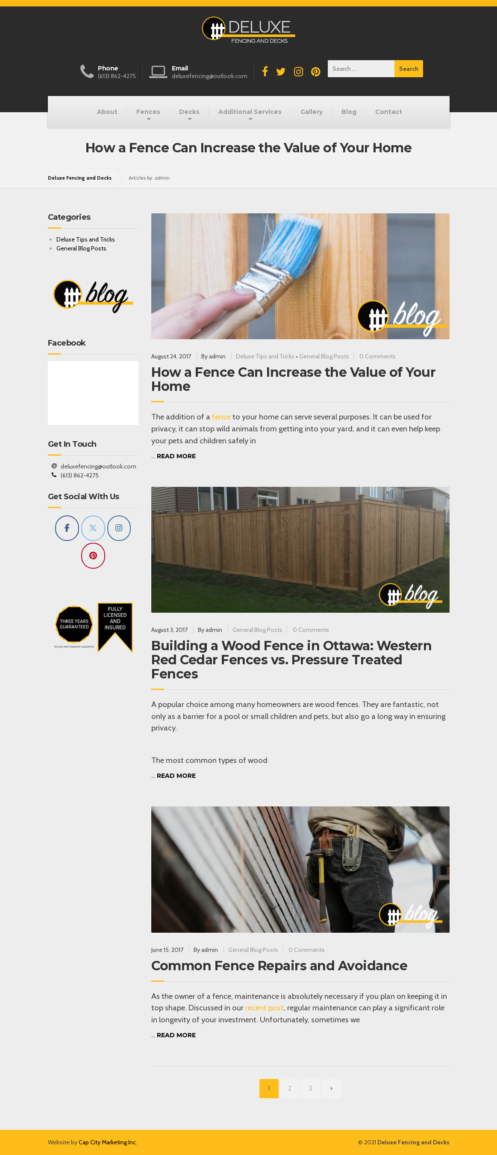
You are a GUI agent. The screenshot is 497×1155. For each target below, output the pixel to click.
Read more (176, 456)
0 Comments (377, 356)
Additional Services (250, 112)
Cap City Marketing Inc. (108, 1142)
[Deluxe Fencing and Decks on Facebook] (67, 528)
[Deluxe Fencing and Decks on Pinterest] (93, 556)
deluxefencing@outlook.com (98, 466)
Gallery (311, 112)
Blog (348, 112)
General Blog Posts (324, 356)
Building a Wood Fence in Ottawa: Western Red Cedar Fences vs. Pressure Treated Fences (291, 660)
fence (221, 417)
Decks (189, 112)
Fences (148, 112)
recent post (264, 1007)
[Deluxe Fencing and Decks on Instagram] (119, 528)
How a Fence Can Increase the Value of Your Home (293, 379)
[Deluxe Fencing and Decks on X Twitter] (93, 528)
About (107, 112)
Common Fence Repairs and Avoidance (279, 966)
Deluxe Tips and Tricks (265, 356)
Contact (388, 112)
